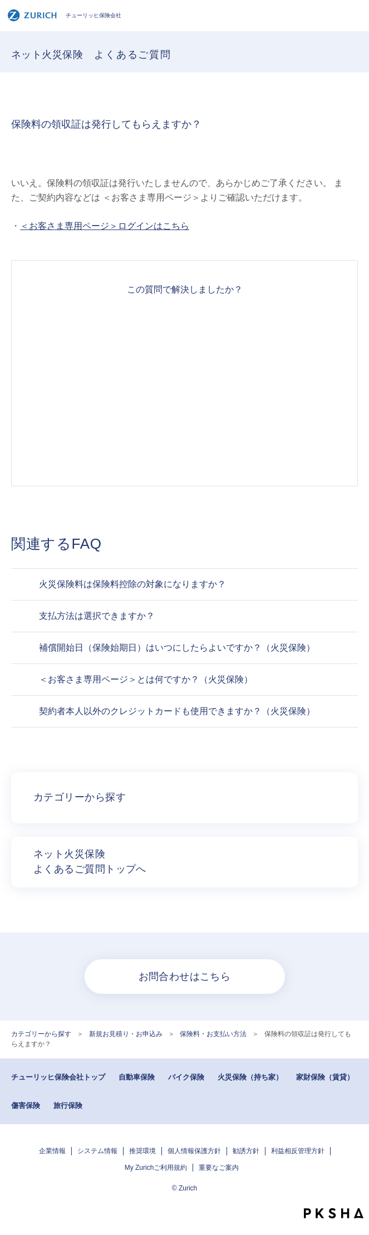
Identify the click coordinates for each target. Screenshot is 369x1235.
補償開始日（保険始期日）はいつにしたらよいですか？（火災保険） (177, 647)
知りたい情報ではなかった (185, 446)
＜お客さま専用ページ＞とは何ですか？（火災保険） (146, 679)
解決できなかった (185, 406)
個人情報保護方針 (194, 1151)
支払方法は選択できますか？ (97, 616)
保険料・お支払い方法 (213, 1034)
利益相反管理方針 (297, 1151)
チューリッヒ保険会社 (64, 15)
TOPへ (355, 1193)
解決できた (185, 326)
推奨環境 (142, 1151)
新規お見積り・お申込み (126, 1034)
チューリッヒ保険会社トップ (58, 1077)
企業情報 (52, 1151)
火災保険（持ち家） (250, 1077)
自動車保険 (137, 1077)
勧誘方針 (246, 1151)
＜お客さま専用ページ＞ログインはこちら (104, 226)
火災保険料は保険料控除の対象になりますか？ (132, 584)
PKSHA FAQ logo (333, 1213)
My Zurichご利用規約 (156, 1167)
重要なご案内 (219, 1167)
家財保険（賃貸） (325, 1077)
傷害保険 (25, 1105)
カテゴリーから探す (41, 1034)
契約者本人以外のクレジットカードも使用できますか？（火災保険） (177, 711)
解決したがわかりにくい (185, 366)
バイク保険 (186, 1077)
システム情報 (97, 1151)
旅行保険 (67, 1105)
